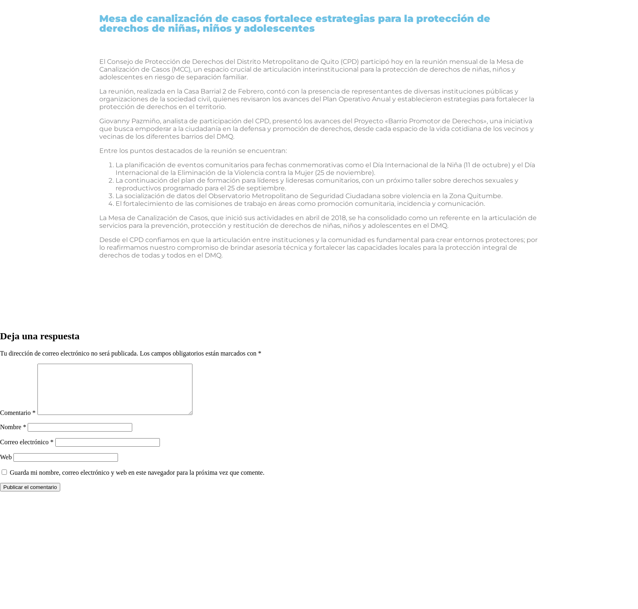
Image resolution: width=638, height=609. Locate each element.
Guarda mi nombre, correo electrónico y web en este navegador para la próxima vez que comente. (137, 482)
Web (6, 466)
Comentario (18, 422)
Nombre (13, 436)
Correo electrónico (27, 451)
